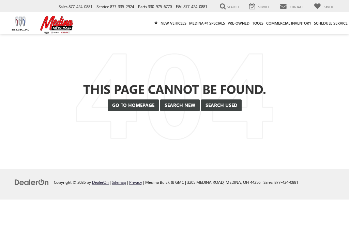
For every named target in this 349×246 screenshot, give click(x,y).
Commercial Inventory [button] (288, 23)
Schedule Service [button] (331, 23)
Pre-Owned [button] (238, 23)
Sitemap (119, 182)
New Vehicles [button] (173, 23)
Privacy (135, 182)
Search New (180, 105)
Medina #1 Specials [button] (207, 23)
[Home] (156, 23)
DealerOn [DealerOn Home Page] (100, 182)
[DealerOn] (31, 182)
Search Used (221, 105)
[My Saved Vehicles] (323, 6)
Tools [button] (257, 23)
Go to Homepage (133, 105)
